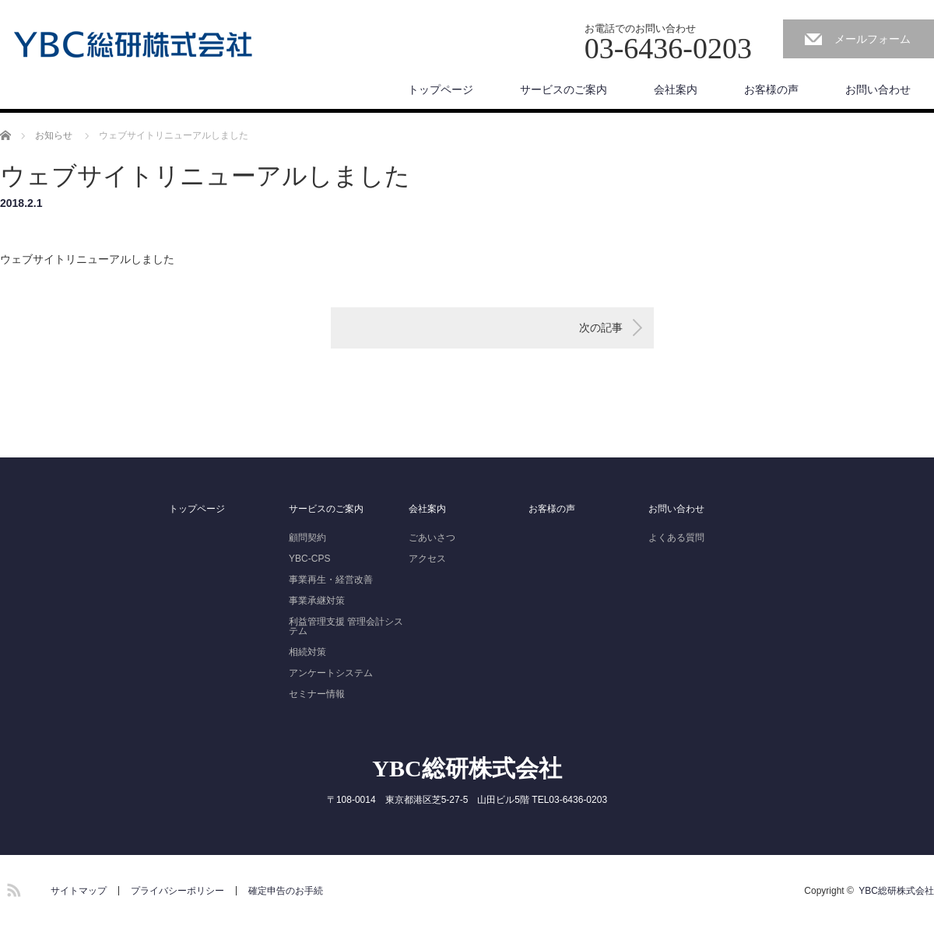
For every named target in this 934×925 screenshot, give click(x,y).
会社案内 (675, 89)
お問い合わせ (878, 89)
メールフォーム (872, 39)
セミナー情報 (317, 694)
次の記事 (601, 327)
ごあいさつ (432, 537)
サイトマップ (79, 890)
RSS (11, 887)
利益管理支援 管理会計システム (346, 626)
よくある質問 (676, 537)
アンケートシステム (331, 673)
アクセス (427, 558)
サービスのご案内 (563, 89)
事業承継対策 (317, 600)
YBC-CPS (309, 558)
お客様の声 (771, 89)
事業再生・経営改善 (331, 579)
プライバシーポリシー (177, 890)
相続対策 (307, 652)
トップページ (440, 89)
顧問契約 (307, 537)
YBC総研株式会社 (466, 768)
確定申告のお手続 (285, 890)
